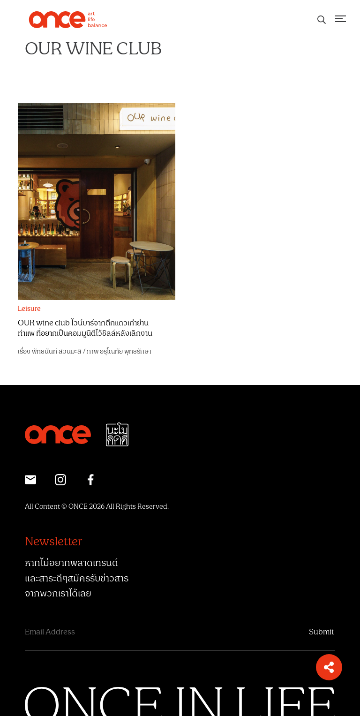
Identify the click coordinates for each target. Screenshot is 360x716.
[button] (329, 667)
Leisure (29, 309)
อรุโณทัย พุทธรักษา (125, 351)
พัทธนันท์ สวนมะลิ (56, 351)
